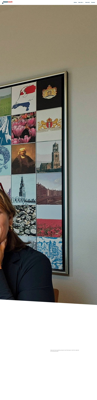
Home (75, 2)
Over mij (87, 2)
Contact (93, 2)
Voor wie (80, 2)
